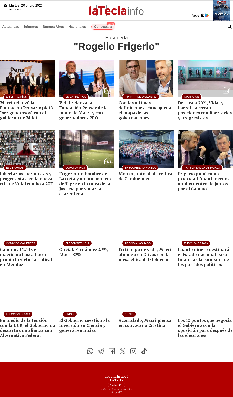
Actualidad (10, 27)
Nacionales (77, 27)
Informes (31, 27)
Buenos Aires (53, 27)
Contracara (104, 26)
